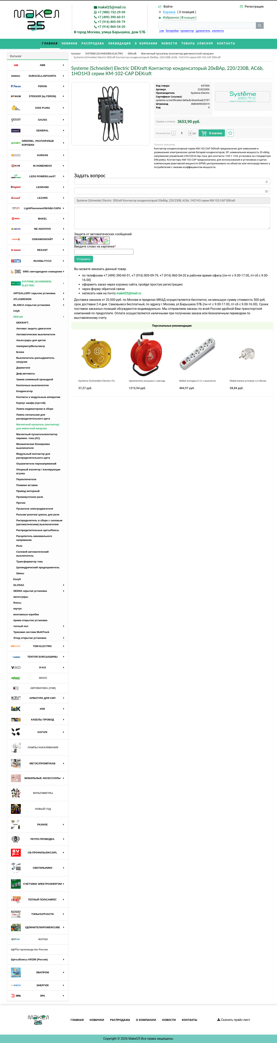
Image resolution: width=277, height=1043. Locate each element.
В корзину (211, 133)
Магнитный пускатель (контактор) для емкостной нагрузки (37, 426)
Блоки (20, 352)
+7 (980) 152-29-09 (111, 12)
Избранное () (179, 17)
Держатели (23, 367)
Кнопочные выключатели (32, 385)
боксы (17, 602)
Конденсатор (24, 391)
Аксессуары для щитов (31, 340)
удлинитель (203, 30)
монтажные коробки (26, 614)
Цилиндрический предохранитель (38, 567)
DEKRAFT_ (23, 322)
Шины (20, 573)
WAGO (29, 678)
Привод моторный (28, 491)
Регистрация (254, 6)
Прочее (20, 502)
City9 (16, 310)
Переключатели (26, 479)
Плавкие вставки (27, 485)
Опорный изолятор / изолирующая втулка (38, 471)
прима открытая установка (30, 620)
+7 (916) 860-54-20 (111, 27)
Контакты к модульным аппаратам (38, 397)
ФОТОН (29, 939)
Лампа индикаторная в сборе (34, 408)
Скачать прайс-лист (233, 1020)
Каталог (16, 56)
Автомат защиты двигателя (33, 328)
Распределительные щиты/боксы (37, 530)
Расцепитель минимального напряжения (34, 538)
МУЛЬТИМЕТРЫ (32, 793)
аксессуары (20, 596)
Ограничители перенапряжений (36, 463)
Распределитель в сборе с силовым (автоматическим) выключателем (39, 522)
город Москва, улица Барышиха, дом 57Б (111, 32)
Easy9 (17, 579)
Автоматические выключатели (35, 334)
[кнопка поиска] (260, 25)
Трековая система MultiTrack (31, 632)
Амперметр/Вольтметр (30, 346)
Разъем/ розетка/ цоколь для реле (37, 514)
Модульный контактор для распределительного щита (33, 455)
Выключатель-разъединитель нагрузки (35, 359)
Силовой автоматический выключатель (32, 553)
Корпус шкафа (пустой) (30, 402)
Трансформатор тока (29, 561)
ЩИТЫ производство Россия (29, 949)
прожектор (187, 30)
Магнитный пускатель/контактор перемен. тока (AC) (36, 436)
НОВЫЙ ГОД (31, 809)
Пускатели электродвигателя (34, 508)
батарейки (172, 30)
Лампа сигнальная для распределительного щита (33, 416)
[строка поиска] (207, 25)
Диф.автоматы (25, 373)
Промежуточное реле (29, 496)
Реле (19, 545)
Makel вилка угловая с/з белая (248, 380)
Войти (168, 6)
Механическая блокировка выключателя (33, 446)
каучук (17, 608)
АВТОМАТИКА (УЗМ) (33, 688)
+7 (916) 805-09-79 (111, 22)
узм (161, 30)
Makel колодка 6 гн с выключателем (201, 380)
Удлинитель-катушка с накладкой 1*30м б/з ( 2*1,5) (159, 380)
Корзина (169, 12)
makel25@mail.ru (112, 7)
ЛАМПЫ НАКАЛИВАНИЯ (34, 748)
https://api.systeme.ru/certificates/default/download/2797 (176, 100)
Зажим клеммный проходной (34, 379)
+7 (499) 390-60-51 (111, 17)
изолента (218, 30)
